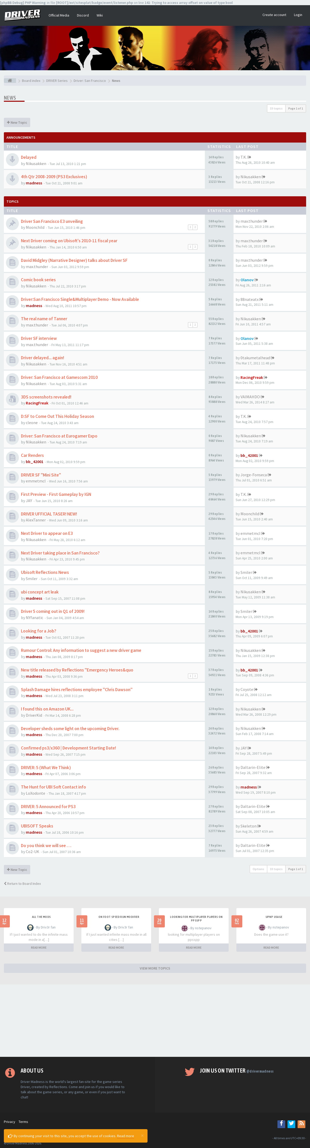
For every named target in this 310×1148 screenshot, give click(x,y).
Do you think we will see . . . (46, 845)
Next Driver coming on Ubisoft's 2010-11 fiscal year (69, 241)
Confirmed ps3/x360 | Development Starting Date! (68, 748)
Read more (125, 1136)
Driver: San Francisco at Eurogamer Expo (59, 436)
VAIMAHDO (250, 396)
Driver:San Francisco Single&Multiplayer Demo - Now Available (80, 299)
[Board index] (10, 80)
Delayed (28, 157)
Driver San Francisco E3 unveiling (52, 221)
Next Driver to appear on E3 (47, 533)
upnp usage (274, 917)
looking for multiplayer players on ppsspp (196, 918)
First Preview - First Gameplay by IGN (56, 494)
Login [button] (298, 14)
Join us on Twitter (237, 1070)
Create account (274, 14)
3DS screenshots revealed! (46, 397)
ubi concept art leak (40, 592)
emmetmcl (36, 480)
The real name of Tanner (44, 319)
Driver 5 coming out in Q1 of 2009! (52, 611)
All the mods (41, 917)
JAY (29, 500)
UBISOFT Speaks (37, 826)
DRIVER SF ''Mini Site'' (41, 475)
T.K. (244, 157)
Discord (83, 15)
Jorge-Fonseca (254, 474)
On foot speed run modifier (118, 917)
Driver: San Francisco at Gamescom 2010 (59, 377)
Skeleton (249, 826)
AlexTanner (36, 519)
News (10, 98)
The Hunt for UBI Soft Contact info (53, 787)
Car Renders (32, 455)
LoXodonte (35, 793)
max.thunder (252, 221)
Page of (295, 108)
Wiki (100, 15)
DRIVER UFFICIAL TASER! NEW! (49, 514)
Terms (23, 1121)
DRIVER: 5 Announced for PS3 (48, 806)
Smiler (31, 578)
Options (258, 869)
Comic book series (38, 280)
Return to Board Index (22, 883)
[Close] (142, 1135)
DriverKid (34, 715)
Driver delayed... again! (42, 358)
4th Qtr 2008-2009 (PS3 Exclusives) (54, 176)
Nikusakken (36, 163)
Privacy (9, 1121)
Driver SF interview (39, 338)
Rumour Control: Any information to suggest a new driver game (81, 650)
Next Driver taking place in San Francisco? (60, 553)
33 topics (276, 108)
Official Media (59, 15)
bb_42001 (34, 461)
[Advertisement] (155, 1021)
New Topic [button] (17, 122)
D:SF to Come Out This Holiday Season (57, 416)
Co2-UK (32, 851)
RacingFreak (252, 377)
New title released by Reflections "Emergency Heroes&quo (77, 670)
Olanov (247, 279)
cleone (32, 422)
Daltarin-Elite (253, 767)
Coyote (247, 689)
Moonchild (35, 227)
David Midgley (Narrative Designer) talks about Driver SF (74, 260)
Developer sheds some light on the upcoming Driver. (70, 728)
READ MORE (39, 947)
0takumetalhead (255, 357)
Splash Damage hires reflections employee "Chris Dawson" (77, 689)
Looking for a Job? (38, 631)
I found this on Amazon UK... (47, 709)
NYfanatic (34, 617)
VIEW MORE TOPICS (155, 968)
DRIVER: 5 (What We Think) (46, 767)
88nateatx (250, 299)
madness (34, 182)
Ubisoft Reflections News (45, 572)
